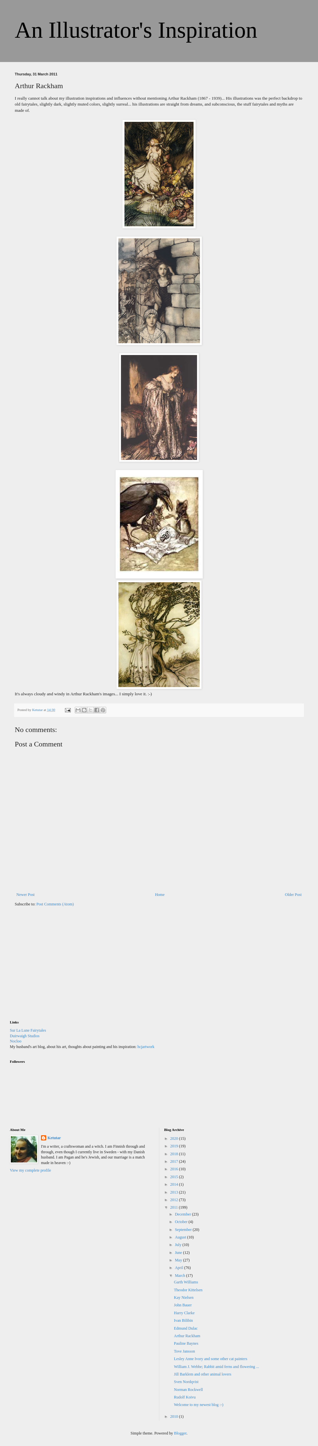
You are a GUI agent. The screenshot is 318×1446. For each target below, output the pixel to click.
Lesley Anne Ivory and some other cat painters (210, 1359)
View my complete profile (30, 1170)
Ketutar (54, 1138)
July (178, 1244)
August (181, 1237)
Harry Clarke (184, 1313)
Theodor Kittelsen (188, 1290)
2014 (174, 1184)
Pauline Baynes (186, 1343)
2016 (174, 1169)
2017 (174, 1161)
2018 (174, 1154)
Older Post (293, 894)
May (179, 1260)
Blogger (180, 1433)
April (179, 1267)
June (179, 1252)
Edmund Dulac (185, 1328)
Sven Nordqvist (186, 1381)
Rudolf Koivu (184, 1397)
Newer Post (25, 894)
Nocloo (15, 1041)
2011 (174, 1207)
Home (160, 894)
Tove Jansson (184, 1351)
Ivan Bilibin (183, 1320)
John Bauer (182, 1305)
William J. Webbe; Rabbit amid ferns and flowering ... (216, 1366)
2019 (174, 1146)
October (182, 1221)
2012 (174, 1200)
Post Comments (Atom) (55, 904)
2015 (174, 1177)
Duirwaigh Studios (24, 1036)
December (183, 1214)
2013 (174, 1192)
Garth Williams (186, 1282)
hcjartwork (145, 1046)
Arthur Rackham (187, 1336)
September (183, 1229)
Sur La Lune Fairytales (28, 1030)
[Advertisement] (59, 968)
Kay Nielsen (183, 1297)
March (180, 1275)
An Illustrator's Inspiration (136, 30)
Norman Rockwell (188, 1389)
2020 (174, 1138)
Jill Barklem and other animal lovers (202, 1374)
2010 (174, 1416)
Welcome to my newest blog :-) (198, 1404)
